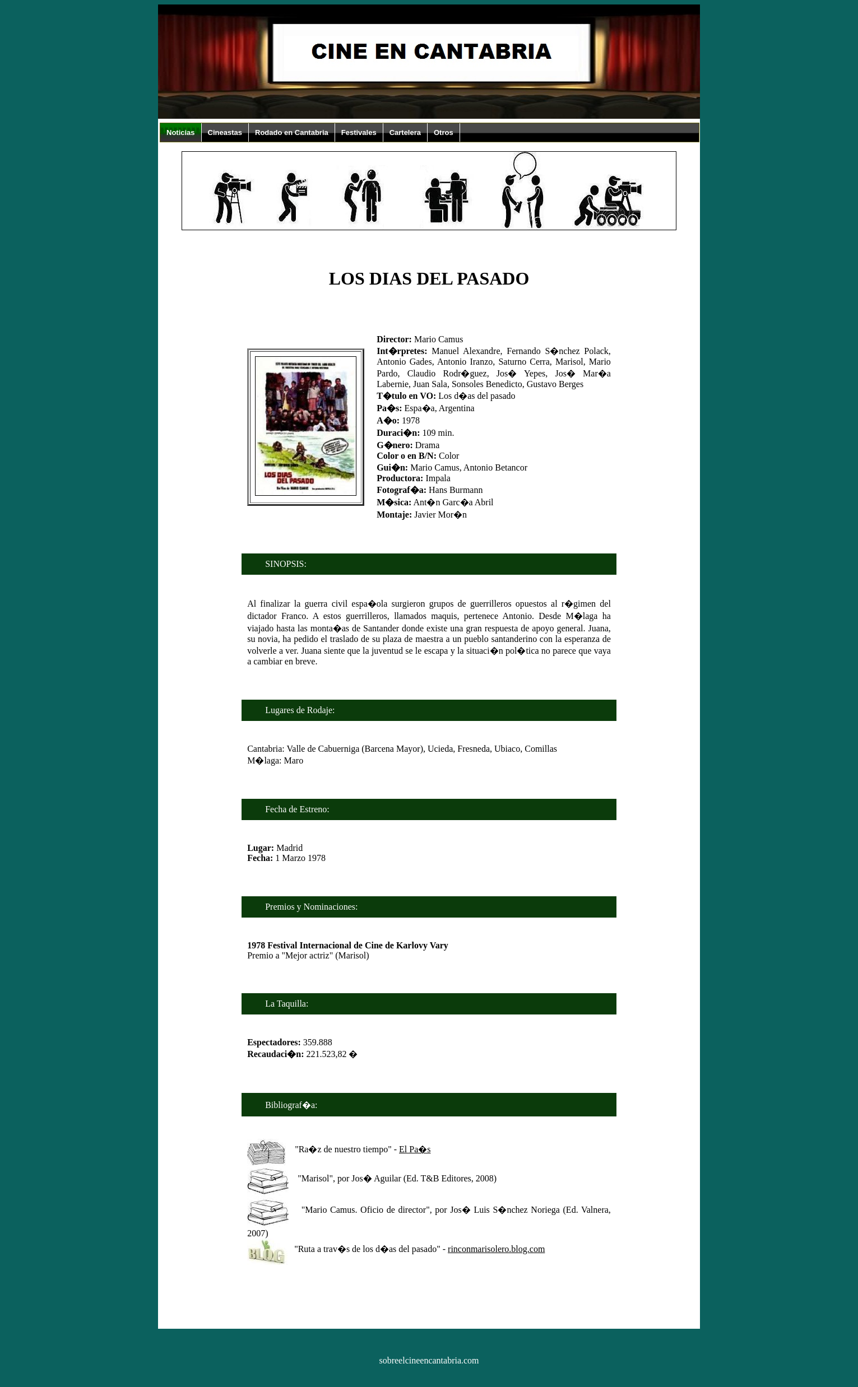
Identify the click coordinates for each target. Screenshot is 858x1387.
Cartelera (405, 132)
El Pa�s (414, 1149)
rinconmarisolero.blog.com (496, 1249)
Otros (443, 132)
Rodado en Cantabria (291, 132)
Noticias (180, 132)
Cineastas (225, 132)
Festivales (359, 132)
